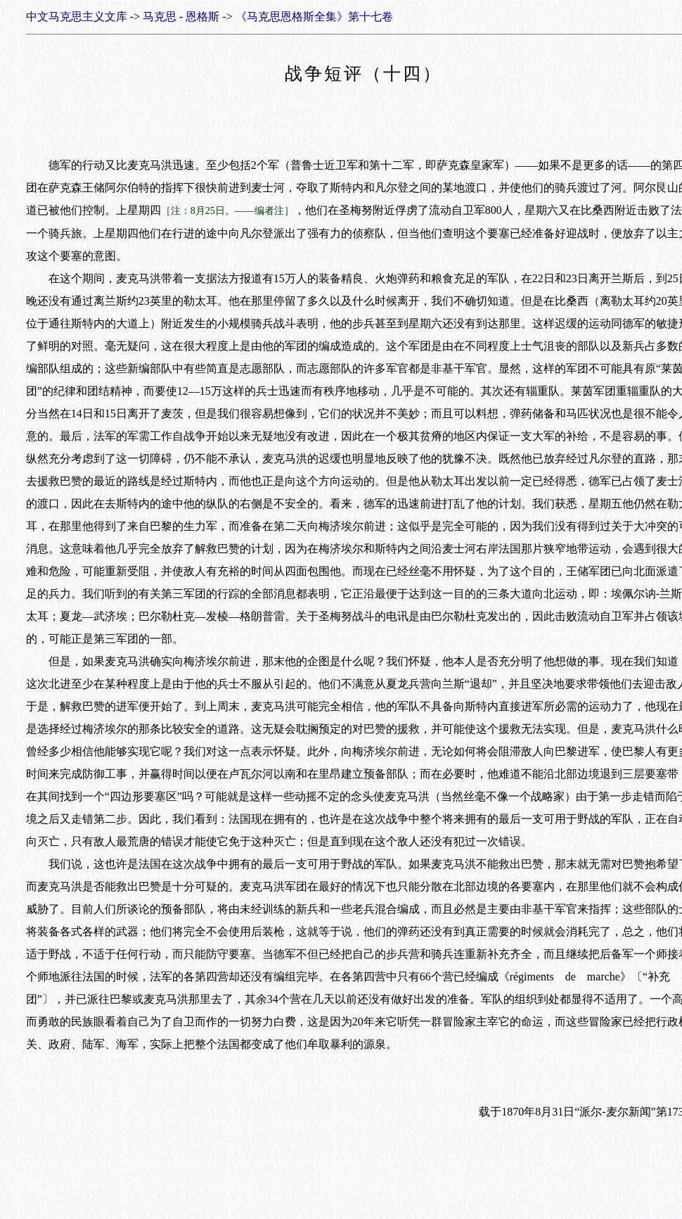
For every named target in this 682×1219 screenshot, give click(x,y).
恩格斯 (202, 17)
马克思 (159, 17)
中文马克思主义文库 (76, 17)
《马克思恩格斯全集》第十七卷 (314, 17)
